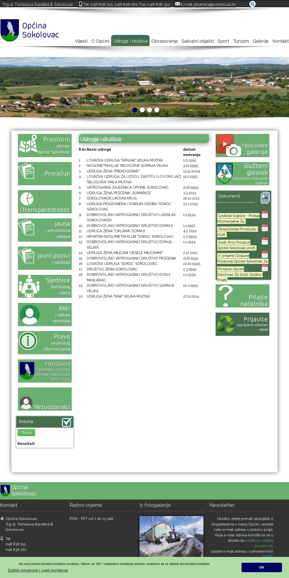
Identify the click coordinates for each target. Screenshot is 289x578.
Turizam (241, 41)
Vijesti (81, 41)
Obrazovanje (164, 41)
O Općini (100, 41)
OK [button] (262, 567)
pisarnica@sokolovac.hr (215, 4)
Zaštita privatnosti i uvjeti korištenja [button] (38, 570)
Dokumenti (229, 196)
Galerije (261, 41)
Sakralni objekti (198, 41)
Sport (223, 41)
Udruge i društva (130, 41)
